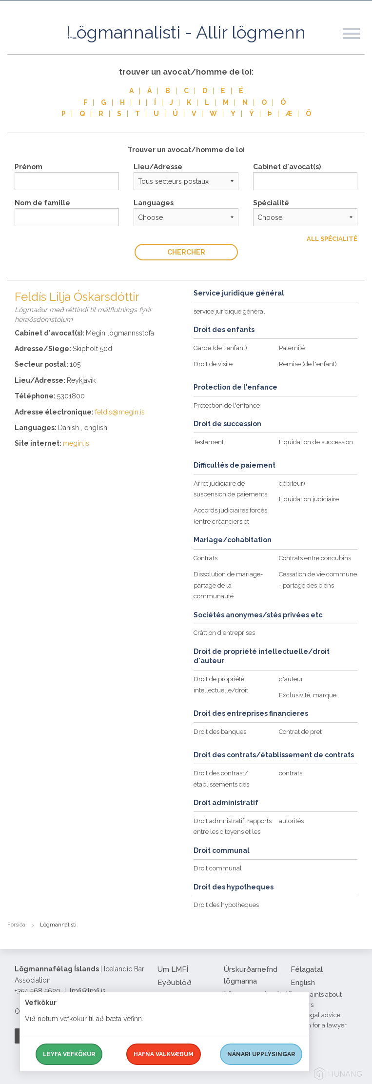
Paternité (292, 348)
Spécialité (271, 203)
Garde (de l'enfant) (220, 348)
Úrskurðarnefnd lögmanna (250, 975)
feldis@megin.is (120, 412)
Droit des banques (220, 731)
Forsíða (16, 925)
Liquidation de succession (316, 442)
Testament (209, 442)
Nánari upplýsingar (261, 1054)
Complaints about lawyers (316, 999)
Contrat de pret (300, 731)
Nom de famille (42, 203)
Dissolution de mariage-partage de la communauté (228, 585)
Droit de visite (213, 364)
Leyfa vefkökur (69, 1054)
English (303, 982)
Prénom (28, 167)
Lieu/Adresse (158, 167)
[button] (357, 43)
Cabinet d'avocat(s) (287, 167)
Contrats (205, 558)
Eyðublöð (174, 982)
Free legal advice (315, 1015)
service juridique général (229, 311)
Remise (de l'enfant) (308, 364)
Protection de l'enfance (227, 405)
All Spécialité (332, 238)
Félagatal (307, 969)
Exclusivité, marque (307, 695)
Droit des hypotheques (226, 904)
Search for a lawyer (319, 1025)
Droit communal (218, 868)
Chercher (186, 252)
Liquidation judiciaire (309, 499)
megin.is (76, 443)
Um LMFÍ (172, 969)
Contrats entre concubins (315, 558)
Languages (154, 203)
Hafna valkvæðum (164, 1054)
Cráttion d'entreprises (224, 632)
